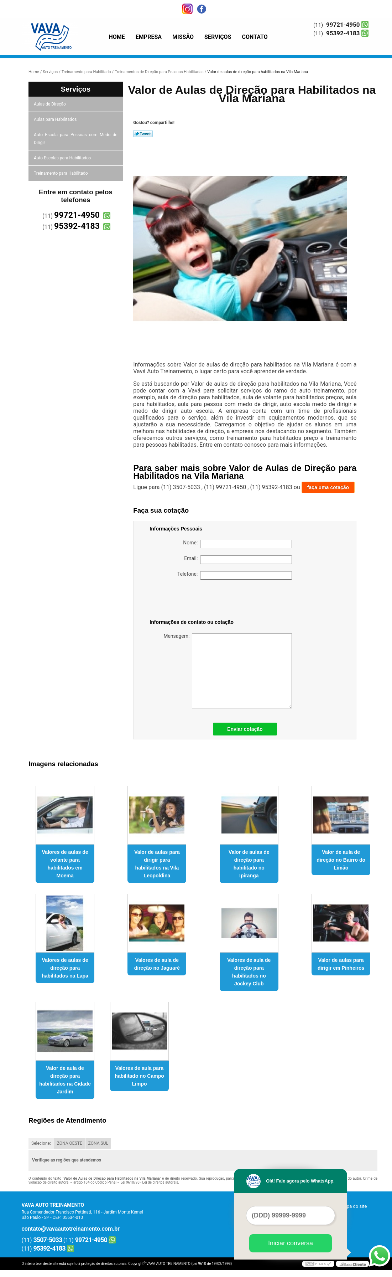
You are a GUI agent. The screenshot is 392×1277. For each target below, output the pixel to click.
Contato (255, 37)
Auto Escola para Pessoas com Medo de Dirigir (75, 138)
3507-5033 (47, 1239)
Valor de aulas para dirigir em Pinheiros (341, 964)
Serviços (217, 37)
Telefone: (234, 575)
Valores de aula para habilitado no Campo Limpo (139, 1076)
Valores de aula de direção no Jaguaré (157, 964)
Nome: (237, 544)
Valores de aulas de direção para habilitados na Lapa (65, 968)
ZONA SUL (98, 1143)
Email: (238, 559)
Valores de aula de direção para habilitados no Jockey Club (249, 971)
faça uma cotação (328, 487)
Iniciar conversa (290, 1243)
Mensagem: (227, 670)
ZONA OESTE (69, 1143)
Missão (183, 37)
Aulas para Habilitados (56, 119)
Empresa (149, 37)
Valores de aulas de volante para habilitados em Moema (65, 863)
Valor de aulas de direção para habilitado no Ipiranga (249, 863)
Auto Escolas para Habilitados (63, 157)
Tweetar (143, 133)
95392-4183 (343, 33)
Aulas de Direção (50, 104)
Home (117, 37)
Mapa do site (353, 1206)
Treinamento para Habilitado (61, 173)
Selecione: (41, 1143)
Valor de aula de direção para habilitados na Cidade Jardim (65, 1079)
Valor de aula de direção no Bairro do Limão (341, 860)
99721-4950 (343, 24)
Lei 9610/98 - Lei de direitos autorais (149, 1182)
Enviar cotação (245, 729)
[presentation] (195, 601)
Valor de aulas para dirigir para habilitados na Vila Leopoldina (157, 863)
